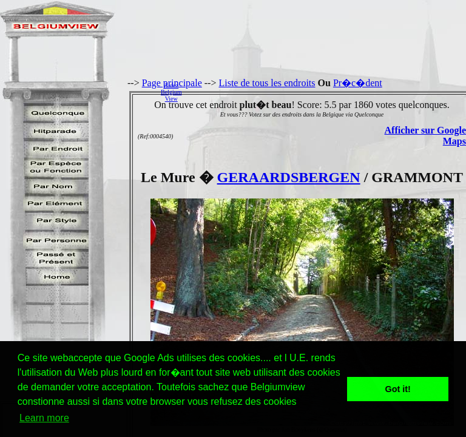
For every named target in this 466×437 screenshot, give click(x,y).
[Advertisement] (327, 92)
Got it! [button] (398, 389)
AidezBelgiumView (171, 92)
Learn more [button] (44, 418)
